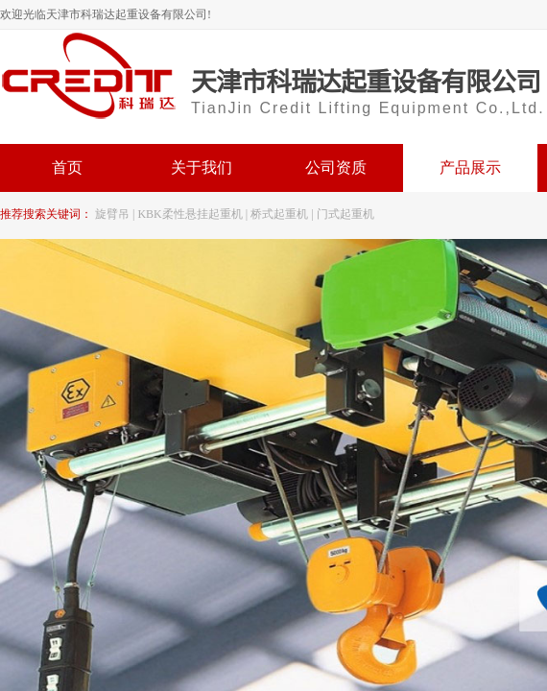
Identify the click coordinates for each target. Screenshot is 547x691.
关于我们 (201, 167)
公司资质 (336, 167)
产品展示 (470, 167)
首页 (67, 167)
